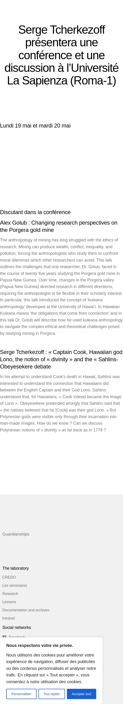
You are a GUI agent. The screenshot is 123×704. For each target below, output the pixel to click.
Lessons (9, 602)
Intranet (8, 618)
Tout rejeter (52, 694)
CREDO (9, 577)
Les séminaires (14, 585)
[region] (51, 670)
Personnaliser (21, 694)
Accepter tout (81, 694)
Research (10, 594)
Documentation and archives (25, 610)
